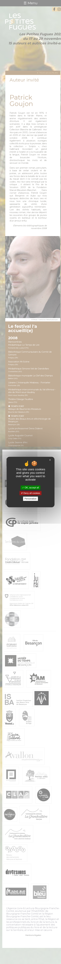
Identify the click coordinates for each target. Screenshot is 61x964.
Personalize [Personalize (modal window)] (31, 499)
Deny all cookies (30, 493)
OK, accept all (30, 487)
